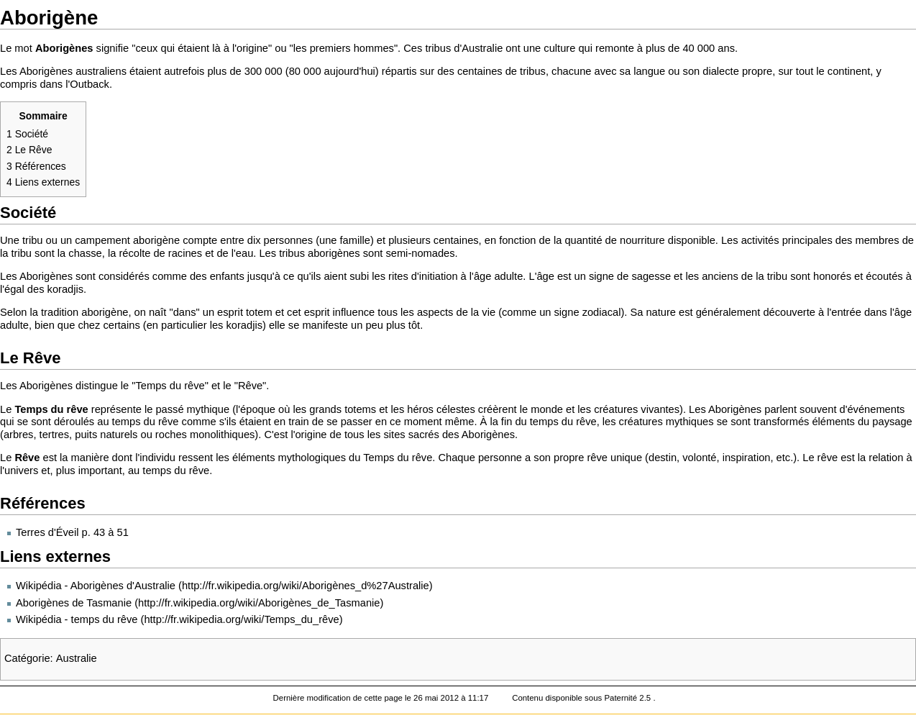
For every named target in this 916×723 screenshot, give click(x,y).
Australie (482, 48)
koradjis (65, 289)
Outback (89, 84)
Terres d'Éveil (47, 532)
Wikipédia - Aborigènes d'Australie (95, 585)
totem (259, 312)
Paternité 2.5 (628, 698)
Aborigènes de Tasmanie (74, 603)
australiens (101, 71)
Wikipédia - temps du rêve (76, 619)
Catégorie (27, 658)
